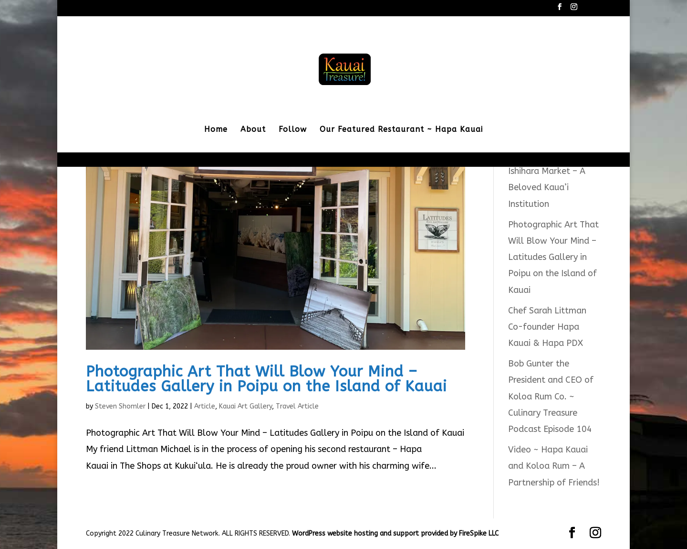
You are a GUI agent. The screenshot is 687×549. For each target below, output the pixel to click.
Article (204, 406)
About (253, 130)
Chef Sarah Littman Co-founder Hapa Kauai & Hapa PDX (547, 326)
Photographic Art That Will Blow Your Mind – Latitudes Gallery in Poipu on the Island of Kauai (266, 379)
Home (216, 130)
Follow (293, 130)
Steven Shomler (120, 406)
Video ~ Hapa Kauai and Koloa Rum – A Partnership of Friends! (554, 465)
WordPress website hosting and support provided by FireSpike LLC (395, 533)
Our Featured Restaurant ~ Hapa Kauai (401, 130)
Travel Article (297, 406)
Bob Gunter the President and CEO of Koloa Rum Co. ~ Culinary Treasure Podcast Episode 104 (550, 396)
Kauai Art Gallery (245, 406)
